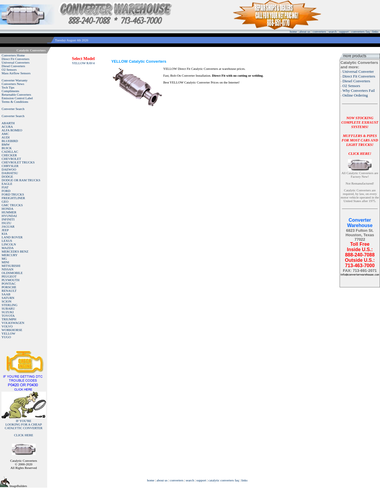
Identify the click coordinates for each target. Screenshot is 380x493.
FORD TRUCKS (13, 194)
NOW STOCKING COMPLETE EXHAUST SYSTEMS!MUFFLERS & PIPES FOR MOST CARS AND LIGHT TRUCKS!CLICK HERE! (359, 136)
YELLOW (8, 333)
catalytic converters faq (223, 480)
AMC (5, 134)
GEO (5, 201)
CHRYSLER (10, 166)
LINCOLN (9, 244)
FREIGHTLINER (13, 198)
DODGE (7, 176)
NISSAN (8, 269)
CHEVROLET (11, 158)
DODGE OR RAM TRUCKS (21, 180)
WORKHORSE (11, 330)
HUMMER (9, 212)
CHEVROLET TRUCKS (18, 162)
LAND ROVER (12, 237)
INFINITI (8, 219)
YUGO (6, 337)
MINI (5, 262)
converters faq (360, 31)
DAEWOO (9, 169)
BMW (6, 144)
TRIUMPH (8, 319)
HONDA (8, 208)
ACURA (7, 126)
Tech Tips (7, 87)
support (344, 31)
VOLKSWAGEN (12, 323)
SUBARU (8, 308)
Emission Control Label (17, 98)
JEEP (5, 230)
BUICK (7, 148)
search (332, 31)
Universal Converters (16, 62)
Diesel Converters (13, 66)
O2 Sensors (9, 69)
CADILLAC (10, 151)
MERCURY (10, 255)
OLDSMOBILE (12, 273)
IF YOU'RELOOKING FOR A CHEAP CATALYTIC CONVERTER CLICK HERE (23, 428)
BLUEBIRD (10, 141)
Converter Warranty (15, 80)
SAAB (6, 294)
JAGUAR (8, 226)
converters (319, 31)
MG (4, 258)
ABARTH (8, 123)
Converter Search (13, 109)
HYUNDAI (9, 216)
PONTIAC (9, 283)
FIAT (5, 187)
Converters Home (13, 55)
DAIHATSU (10, 173)
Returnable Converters (16, 94)
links (375, 31)
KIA (5, 233)
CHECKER (9, 155)
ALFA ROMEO (11, 130)
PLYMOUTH (11, 280)
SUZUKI (8, 312)
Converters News (13, 84)
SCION (7, 301)
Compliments (10, 91)
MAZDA (8, 248)
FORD (6, 191)
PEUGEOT (9, 276)
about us (304, 31)
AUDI (5, 137)
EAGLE (7, 183)
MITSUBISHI (11, 265)
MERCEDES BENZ (15, 251)
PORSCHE (9, 287)
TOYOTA (8, 315)
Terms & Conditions (14, 101)
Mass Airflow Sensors (16, 73)
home (293, 31)
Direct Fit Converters (15, 59)
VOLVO (7, 326)
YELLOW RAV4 (83, 63)
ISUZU (6, 223)
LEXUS (7, 240)
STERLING (10, 305)
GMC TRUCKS (12, 205)
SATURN (8, 298)
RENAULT (9, 290)
